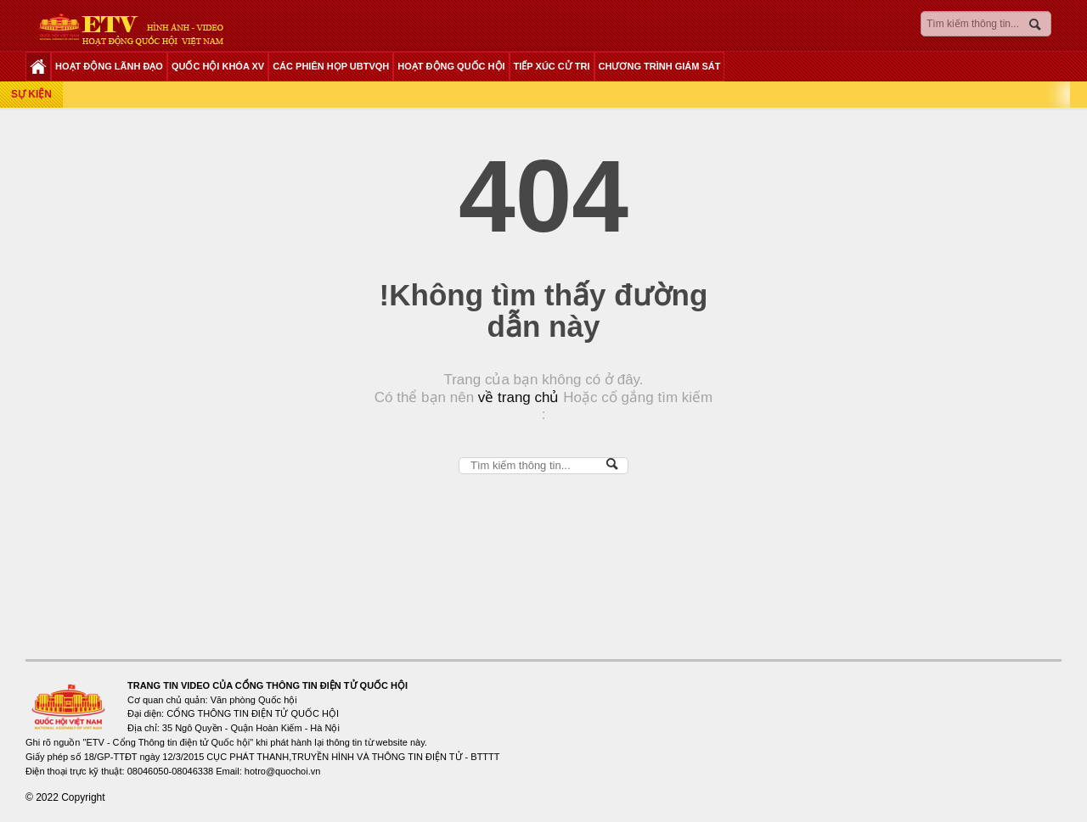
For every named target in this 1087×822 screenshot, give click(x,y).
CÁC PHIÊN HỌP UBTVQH (331, 66)
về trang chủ (516, 397)
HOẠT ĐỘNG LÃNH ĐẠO (109, 66)
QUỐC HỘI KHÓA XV (218, 66)
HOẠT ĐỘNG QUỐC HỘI (450, 66)
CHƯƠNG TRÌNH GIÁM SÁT (660, 66)
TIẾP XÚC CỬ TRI (552, 66)
